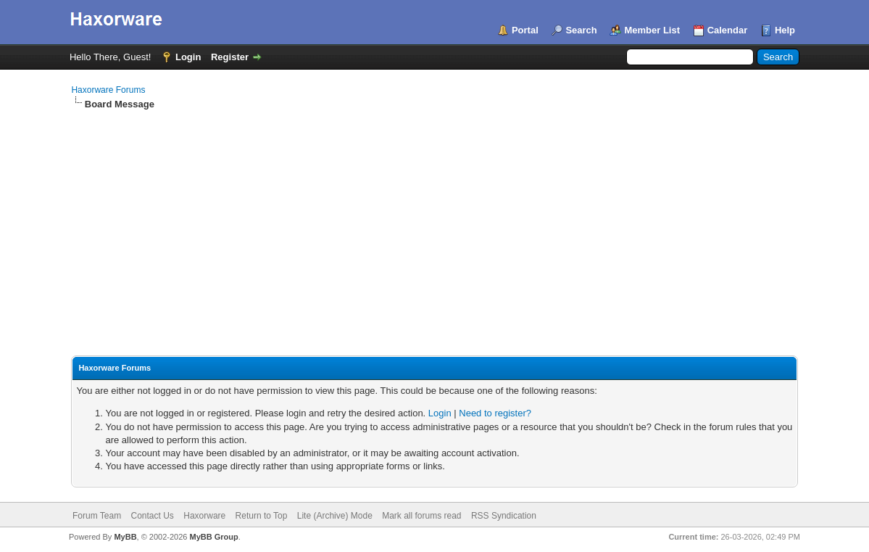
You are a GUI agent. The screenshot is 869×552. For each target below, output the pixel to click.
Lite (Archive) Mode (335, 516)
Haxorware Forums (108, 90)
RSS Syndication (503, 516)
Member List (652, 30)
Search (580, 30)
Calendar (727, 30)
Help (785, 30)
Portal (525, 30)
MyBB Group (214, 536)
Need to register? (495, 413)
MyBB (125, 536)
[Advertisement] (434, 219)
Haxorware (204, 516)
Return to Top (262, 516)
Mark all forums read (421, 516)
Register (230, 57)
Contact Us (152, 516)
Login (188, 57)
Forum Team (96, 516)
